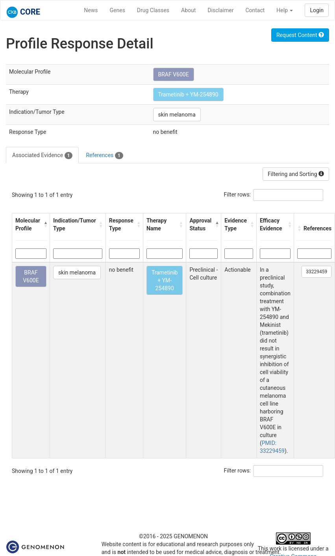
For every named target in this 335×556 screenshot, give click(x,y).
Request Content (300, 35)
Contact (255, 10)
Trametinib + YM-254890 (188, 94)
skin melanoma (177, 114)
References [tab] (104, 155)
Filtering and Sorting (296, 174)
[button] (44, 224)
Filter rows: (237, 194)
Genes (117, 10)
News (91, 10)
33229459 (316, 271)
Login (317, 10)
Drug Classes (153, 10)
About (188, 10)
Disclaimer (220, 10)
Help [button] (284, 10)
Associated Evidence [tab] (42, 155)
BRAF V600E (173, 74)
